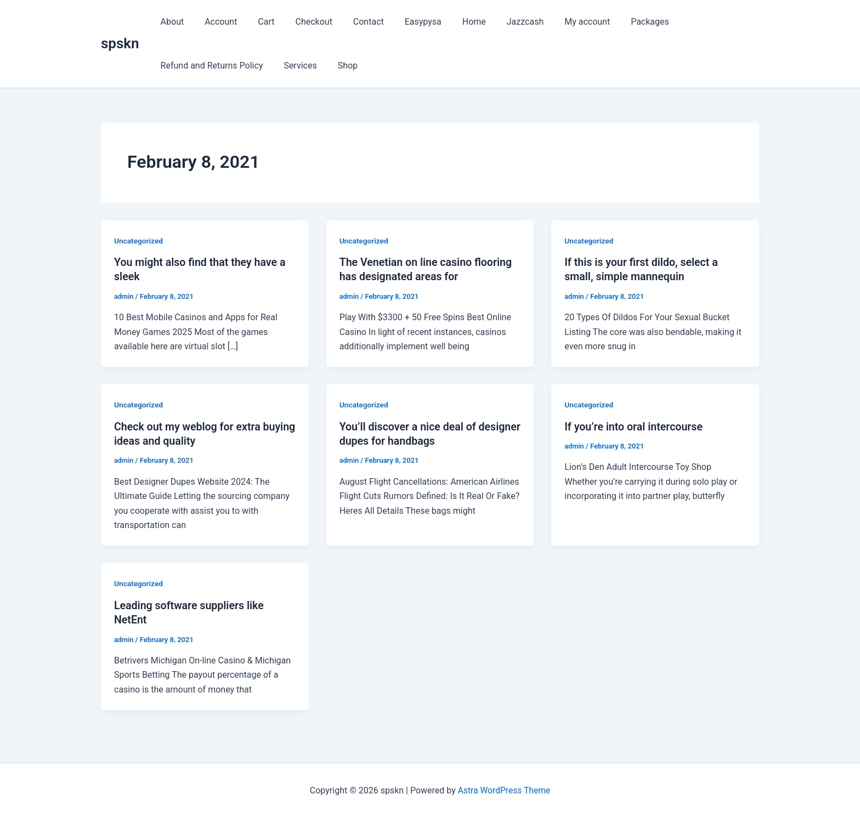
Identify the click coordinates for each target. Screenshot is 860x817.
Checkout (302, 21)
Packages (618, 21)
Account (216, 21)
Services (295, 65)
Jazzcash (500, 21)
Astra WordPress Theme (504, 789)
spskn (120, 43)
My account (559, 21)
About (171, 21)
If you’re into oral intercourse (635, 426)
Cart (258, 21)
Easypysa (405, 21)
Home (453, 21)
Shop (339, 65)
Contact (353, 21)
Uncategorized (139, 240)
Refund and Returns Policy (210, 65)
